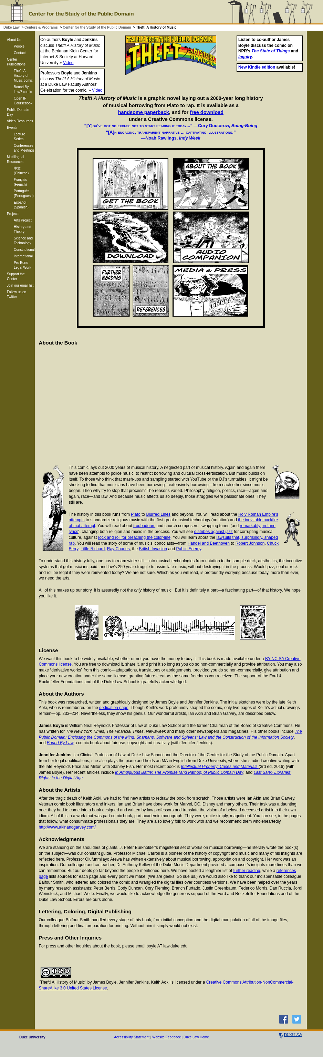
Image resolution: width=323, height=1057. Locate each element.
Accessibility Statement (131, 1037)
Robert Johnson (250, 543)
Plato (135, 514)
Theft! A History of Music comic (23, 75)
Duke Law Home (196, 1037)
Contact (19, 53)
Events (12, 128)
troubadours (144, 525)
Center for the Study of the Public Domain (97, 27)
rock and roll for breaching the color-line (134, 537)
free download (206, 112)
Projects (13, 214)
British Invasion (153, 548)
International (23, 256)
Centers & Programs (41, 27)
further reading (246, 870)
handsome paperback (143, 112)
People (19, 46)
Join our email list (20, 285)
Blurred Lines (158, 514)
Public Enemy (188, 548)
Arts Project (23, 220)
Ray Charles (118, 548)
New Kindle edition (256, 67)
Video (68, 62)
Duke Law (11, 27)
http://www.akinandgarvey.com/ (67, 827)
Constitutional (24, 250)
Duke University (32, 1037)
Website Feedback (166, 1037)
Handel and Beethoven (209, 543)
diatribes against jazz (213, 531)
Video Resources (20, 121)
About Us (14, 40)
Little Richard (93, 548)
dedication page (113, 707)
